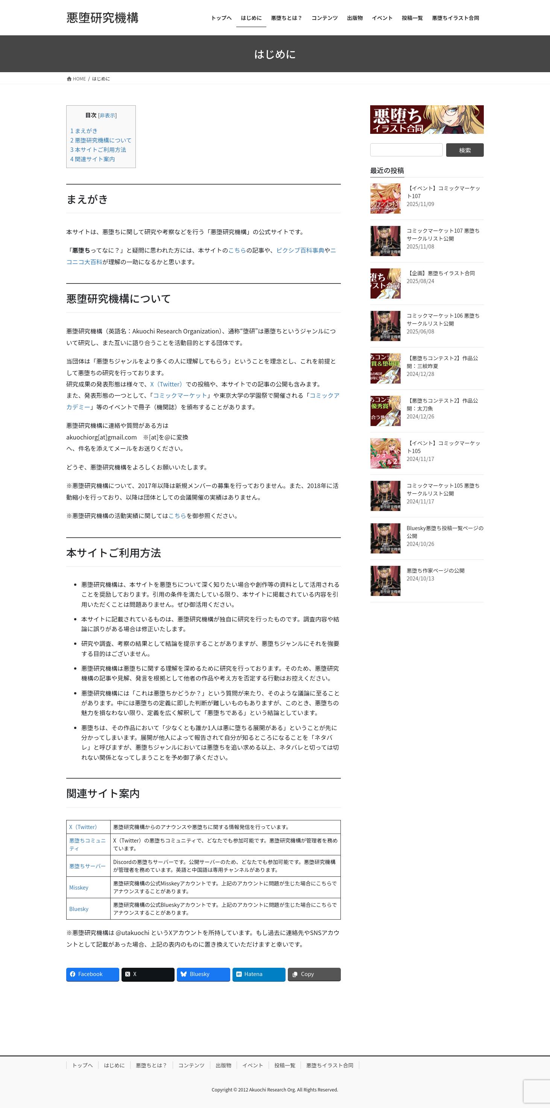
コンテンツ (191, 1065)
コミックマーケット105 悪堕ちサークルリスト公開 (443, 489)
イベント (252, 1065)
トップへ (82, 1065)
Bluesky (78, 908)
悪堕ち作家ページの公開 (436, 570)
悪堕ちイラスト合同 (330, 1065)
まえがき (84, 130)
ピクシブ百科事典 (300, 250)
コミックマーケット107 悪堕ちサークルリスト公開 (443, 234)
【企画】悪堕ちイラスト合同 (441, 273)
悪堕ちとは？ (151, 1065)
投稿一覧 (284, 1065)
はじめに (114, 1065)
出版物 (223, 1065)
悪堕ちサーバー (87, 866)
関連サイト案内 (92, 159)
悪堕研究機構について (101, 140)
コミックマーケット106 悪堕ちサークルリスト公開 (443, 319)
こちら (237, 250)
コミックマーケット (180, 395)
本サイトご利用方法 (98, 149)
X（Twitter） (167, 383)
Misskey (78, 887)
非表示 (107, 115)
